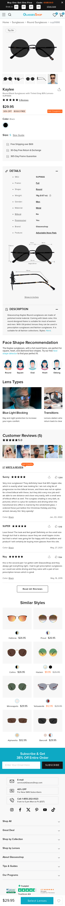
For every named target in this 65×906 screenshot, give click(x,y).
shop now (51, 7)
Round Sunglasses (37, 22)
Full (37, 183)
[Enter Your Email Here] (21, 765)
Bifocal (18, 214)
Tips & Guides (10, 866)
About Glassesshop (13, 857)
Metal (38, 208)
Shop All (7, 821)
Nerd (48, 331)
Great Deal (8, 830)
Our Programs (10, 875)
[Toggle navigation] (3, 14)
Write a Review (14, 467)
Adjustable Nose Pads (46, 233)
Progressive (20, 220)
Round (39, 189)
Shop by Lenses (11, 848)
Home (6, 22)
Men (38, 202)
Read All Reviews (33, 589)
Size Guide (18, 135)
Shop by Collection (13, 839)
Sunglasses (18, 22)
